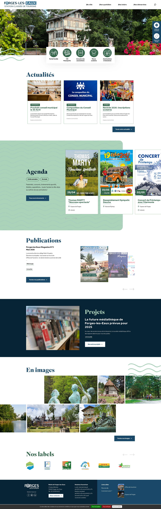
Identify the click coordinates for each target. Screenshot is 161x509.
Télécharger (30, 263)
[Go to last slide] (153, 50)
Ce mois (44, 179)
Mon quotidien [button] (105, 5)
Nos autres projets (94, 344)
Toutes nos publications (37, 280)
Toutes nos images (123, 438)
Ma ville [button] (89, 5)
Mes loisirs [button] (122, 5)
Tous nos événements (36, 198)
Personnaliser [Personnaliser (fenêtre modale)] (117, 507)
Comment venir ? (106, 491)
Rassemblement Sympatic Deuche (116, 201)
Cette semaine (33, 179)
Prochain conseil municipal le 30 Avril (43, 109)
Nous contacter (55, 496)
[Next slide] (157, 50)
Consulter (29, 269)
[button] (125, 289)
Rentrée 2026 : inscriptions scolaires (116, 109)
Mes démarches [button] (140, 5)
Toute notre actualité (122, 129)
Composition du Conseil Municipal (79, 109)
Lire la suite (88, 337)
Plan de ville (104, 488)
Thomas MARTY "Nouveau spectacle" (79, 201)
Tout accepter (96, 507)
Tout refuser (106, 507)
